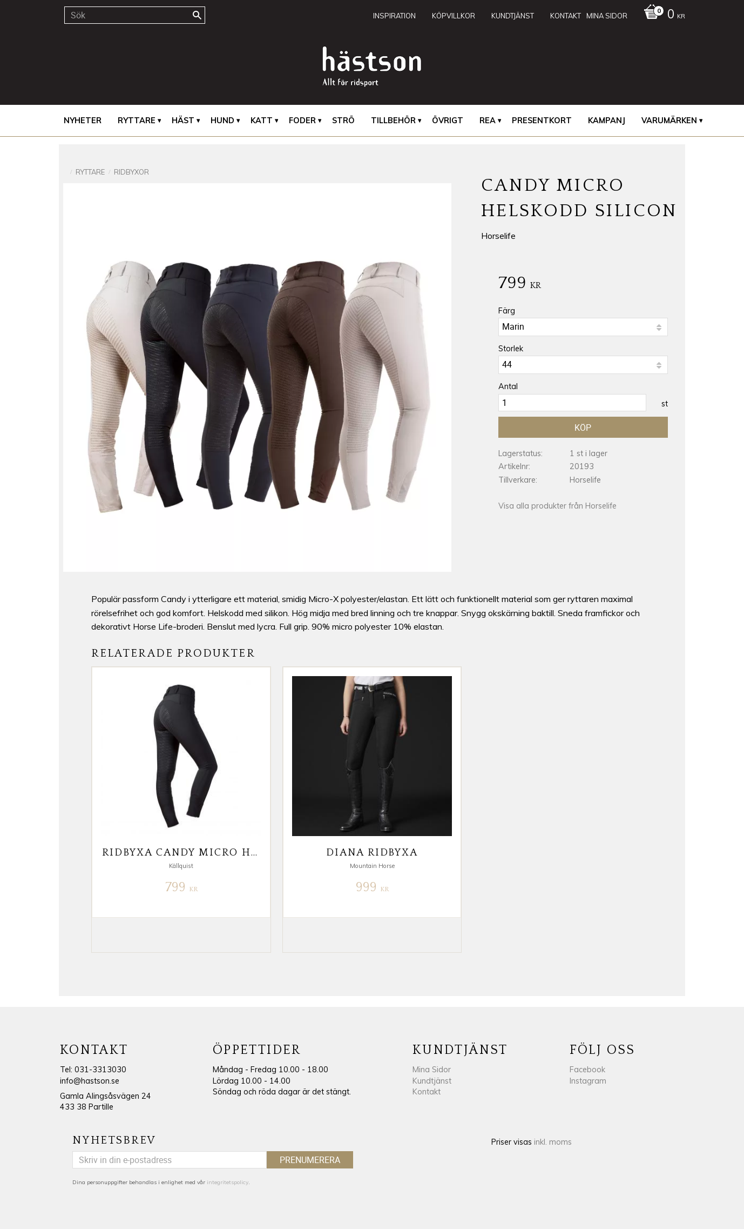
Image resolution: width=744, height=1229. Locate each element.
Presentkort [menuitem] (542, 120)
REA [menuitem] (487, 120)
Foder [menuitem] (302, 120)
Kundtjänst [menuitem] (512, 15)
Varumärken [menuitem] (669, 120)
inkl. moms (553, 1142)
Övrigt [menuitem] (447, 120)
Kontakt (426, 1092)
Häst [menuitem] (183, 120)
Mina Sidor (431, 1069)
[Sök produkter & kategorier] (134, 15)
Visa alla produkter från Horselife (557, 506)
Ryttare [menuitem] (136, 120)
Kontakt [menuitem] (565, 15)
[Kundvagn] (661, 15)
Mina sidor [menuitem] (606, 15)
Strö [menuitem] (343, 120)
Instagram (588, 1081)
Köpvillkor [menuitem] (453, 15)
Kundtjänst (431, 1081)
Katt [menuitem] (262, 120)
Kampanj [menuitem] (606, 120)
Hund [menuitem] (222, 120)
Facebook (587, 1069)
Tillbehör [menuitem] (393, 120)
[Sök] (197, 15)
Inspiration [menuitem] (394, 15)
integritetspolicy (227, 1182)
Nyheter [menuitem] (83, 120)
